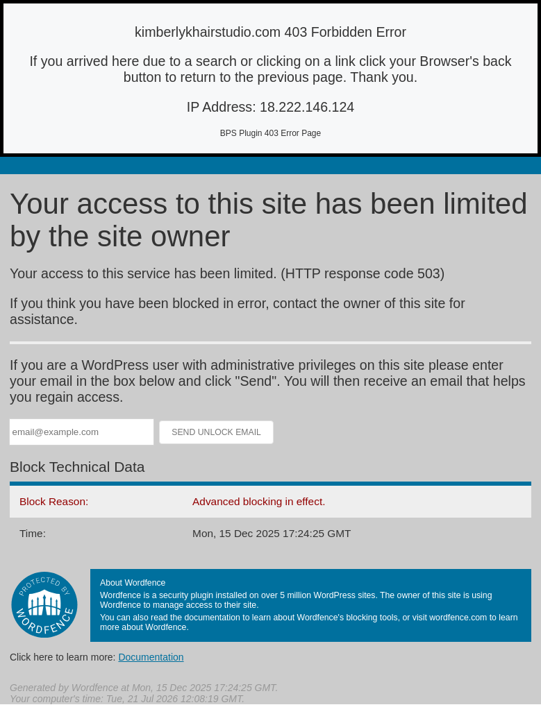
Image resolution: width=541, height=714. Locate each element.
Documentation (150, 657)
